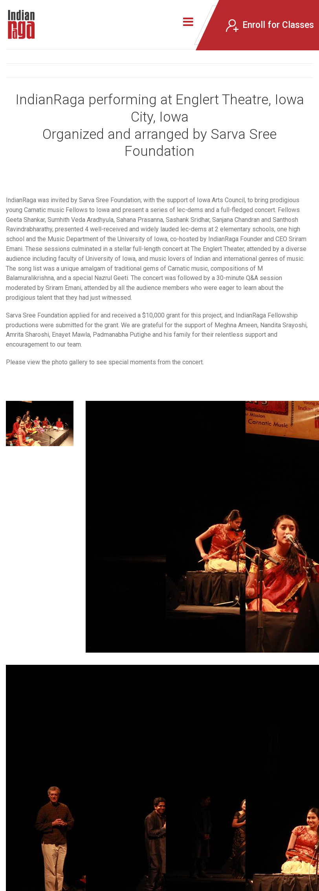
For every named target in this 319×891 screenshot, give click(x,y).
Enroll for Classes (270, 25)
